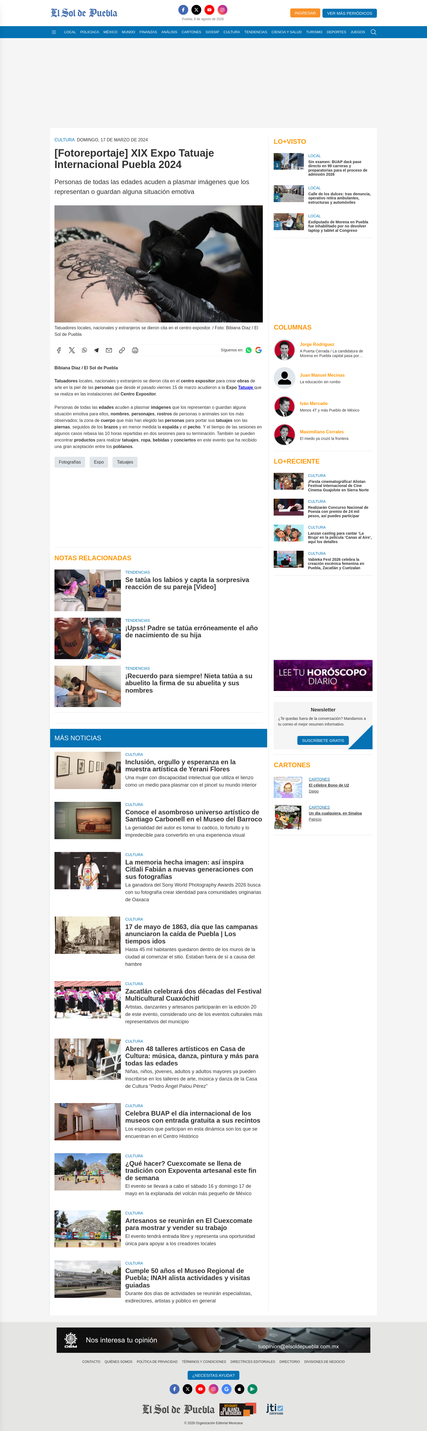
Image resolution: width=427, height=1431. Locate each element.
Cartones (191, 32)
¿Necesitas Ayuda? (213, 1375)
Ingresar (305, 13)
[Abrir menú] (54, 32)
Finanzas (148, 32)
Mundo (128, 32)
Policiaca (89, 32)
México (110, 32)
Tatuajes (125, 462)
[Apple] (240, 1389)
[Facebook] (183, 10)
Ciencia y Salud (287, 32)
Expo (99, 462)
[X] (196, 10)
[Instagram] (222, 10)
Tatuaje (246, 387)
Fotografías (70, 462)
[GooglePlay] (253, 1389)
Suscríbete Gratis (323, 740)
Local (70, 32)
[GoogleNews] (226, 1389)
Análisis (169, 32)
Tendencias (255, 32)
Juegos (357, 32)
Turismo (314, 32)
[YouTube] (209, 10)
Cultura (232, 32)
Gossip (212, 32)
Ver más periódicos (349, 13)
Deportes (336, 32)
